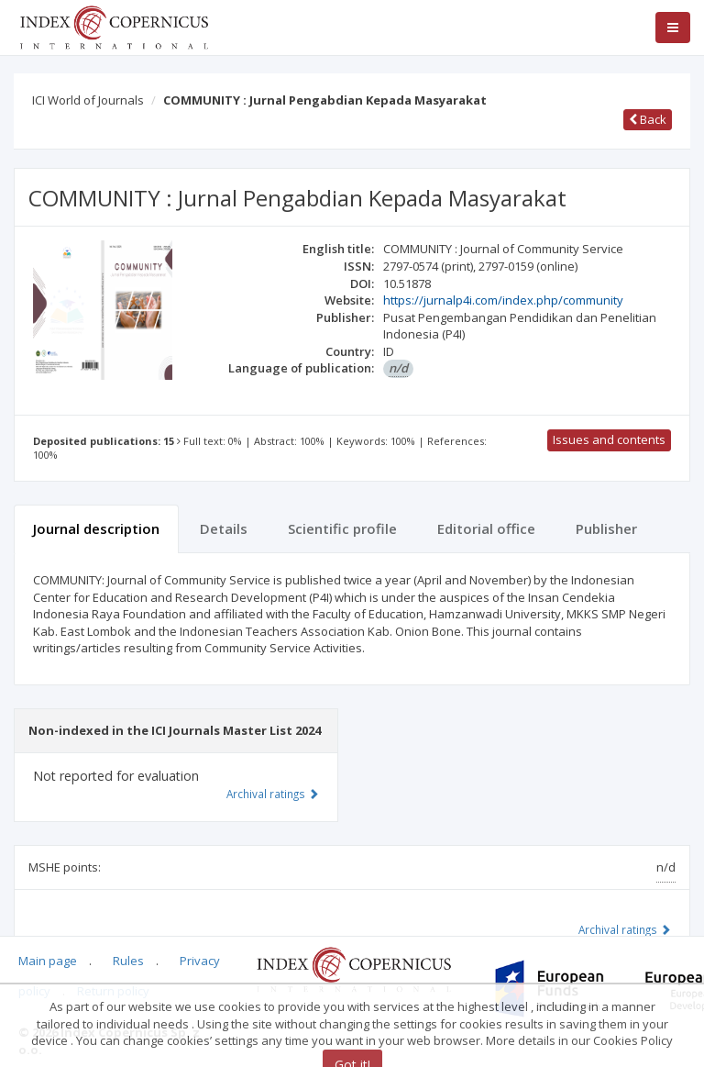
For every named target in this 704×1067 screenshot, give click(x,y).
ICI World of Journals (88, 100)
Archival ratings (624, 929)
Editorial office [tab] (486, 528)
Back (647, 119)
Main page (47, 960)
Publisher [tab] (606, 528)
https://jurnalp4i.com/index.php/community (503, 300)
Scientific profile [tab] (342, 528)
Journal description (96, 528)
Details (224, 528)
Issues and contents (609, 439)
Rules (128, 960)
